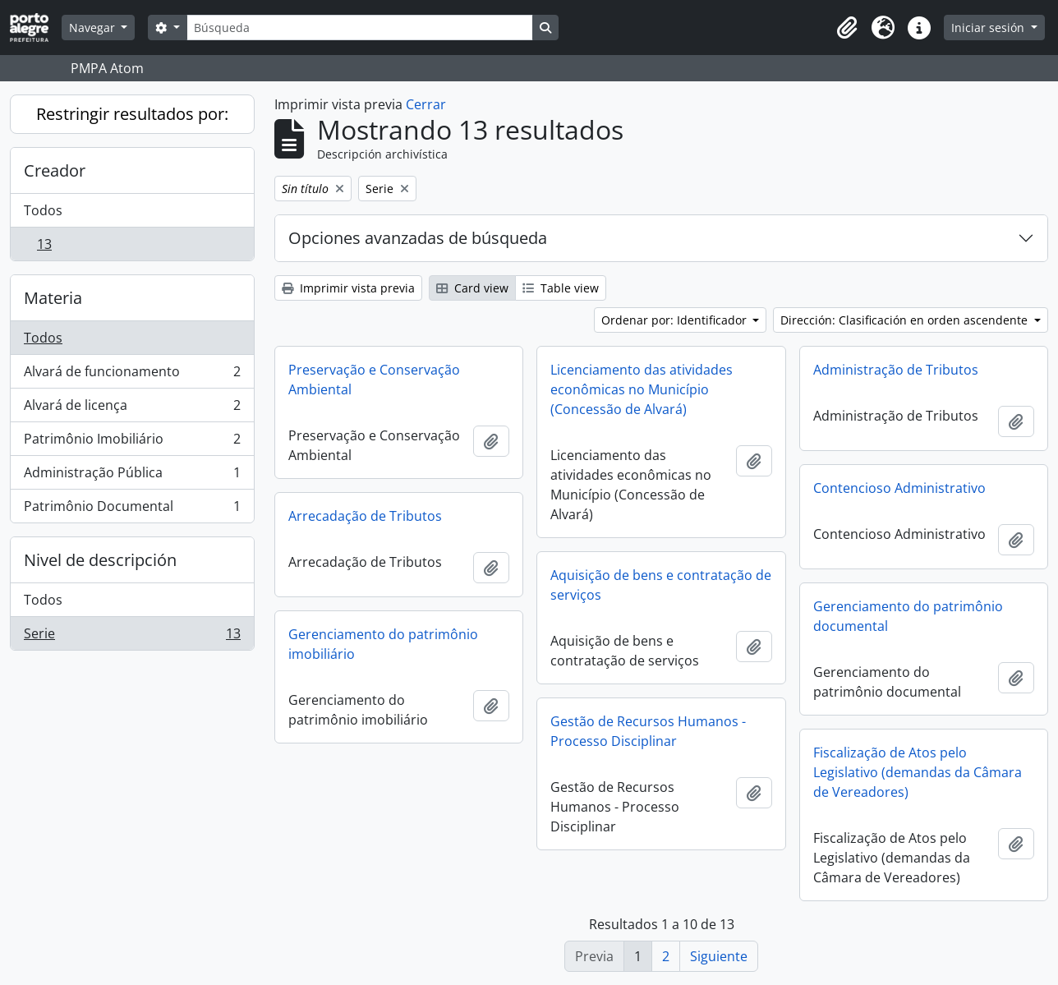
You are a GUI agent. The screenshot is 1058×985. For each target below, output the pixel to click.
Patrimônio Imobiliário (132, 442)
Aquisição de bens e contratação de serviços (660, 585)
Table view (560, 288)
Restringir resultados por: (132, 114)
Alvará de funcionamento (132, 375)
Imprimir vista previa (348, 288)
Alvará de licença (132, 408)
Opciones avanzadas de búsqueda (417, 238)
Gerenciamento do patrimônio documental (908, 616)
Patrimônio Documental (132, 509)
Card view (472, 288)
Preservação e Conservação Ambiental (374, 379)
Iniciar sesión (989, 27)
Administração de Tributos (895, 370)
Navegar (93, 27)
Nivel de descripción (100, 560)
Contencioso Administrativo (899, 488)
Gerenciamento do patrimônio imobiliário (383, 644)
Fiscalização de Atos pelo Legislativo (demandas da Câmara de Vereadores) (917, 772)
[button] (847, 28)
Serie (132, 637)
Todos (43, 210)
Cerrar (426, 104)
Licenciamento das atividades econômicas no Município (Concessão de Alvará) (641, 389)
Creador (54, 170)
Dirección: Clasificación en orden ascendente (905, 320)
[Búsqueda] (359, 27)
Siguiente (719, 956)
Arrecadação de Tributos (365, 516)
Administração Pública (132, 476)
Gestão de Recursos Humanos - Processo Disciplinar (648, 731)
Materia (53, 298)
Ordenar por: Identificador (675, 320)
